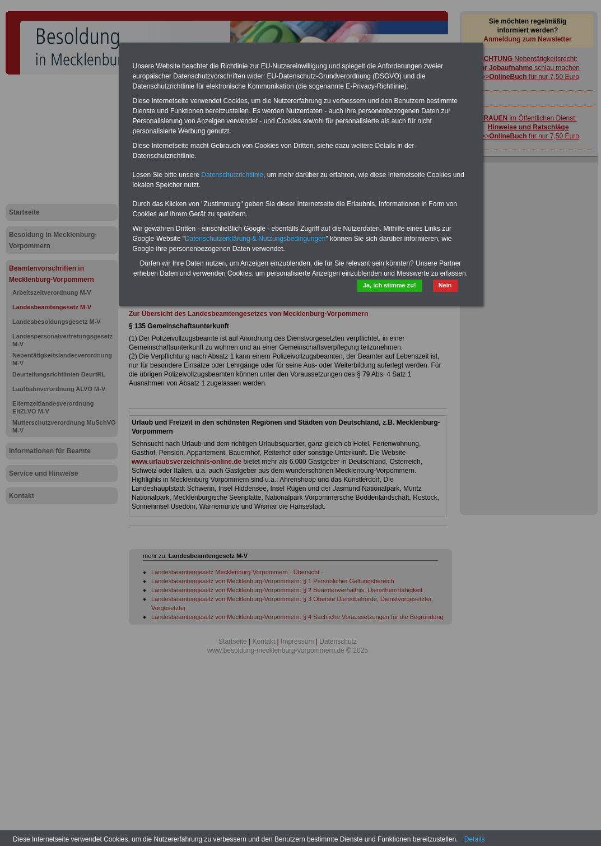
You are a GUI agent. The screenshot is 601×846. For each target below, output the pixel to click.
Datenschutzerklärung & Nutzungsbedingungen (255, 239)
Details (474, 839)
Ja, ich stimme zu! (389, 285)
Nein (445, 285)
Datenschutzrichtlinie (232, 175)
